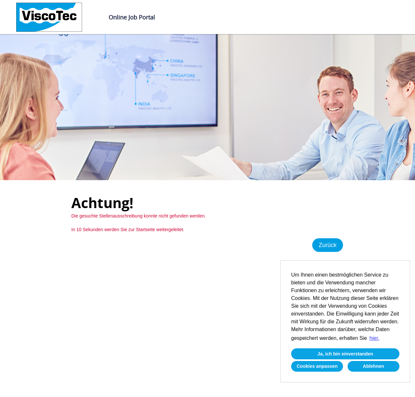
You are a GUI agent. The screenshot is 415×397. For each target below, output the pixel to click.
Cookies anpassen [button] (317, 366)
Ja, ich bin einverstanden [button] (345, 353)
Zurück (328, 245)
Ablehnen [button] (373, 366)
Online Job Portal (132, 17)
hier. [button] (374, 338)
